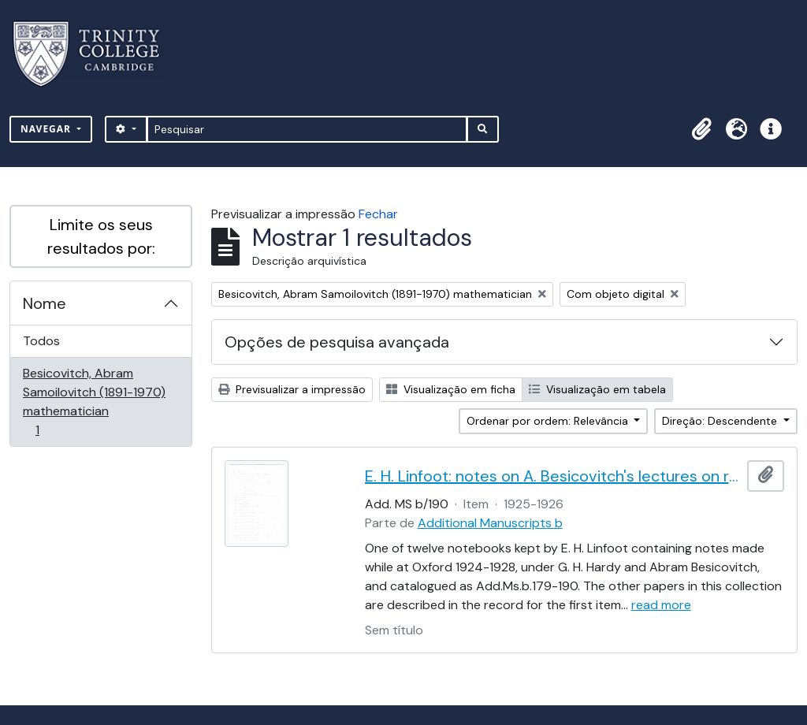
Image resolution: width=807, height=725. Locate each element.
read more (661, 605)
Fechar (378, 214)
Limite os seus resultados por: (101, 236)
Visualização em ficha (450, 389)
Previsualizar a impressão (292, 389)
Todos (41, 341)
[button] (701, 129)
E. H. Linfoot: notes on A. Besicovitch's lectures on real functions (553, 476)
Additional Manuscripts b (490, 523)
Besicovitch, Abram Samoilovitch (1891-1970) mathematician (93, 401)
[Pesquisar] (307, 129)
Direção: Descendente (721, 421)
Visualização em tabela (597, 389)
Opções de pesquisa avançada (337, 342)
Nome (44, 303)
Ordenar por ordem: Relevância (549, 421)
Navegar (47, 129)
